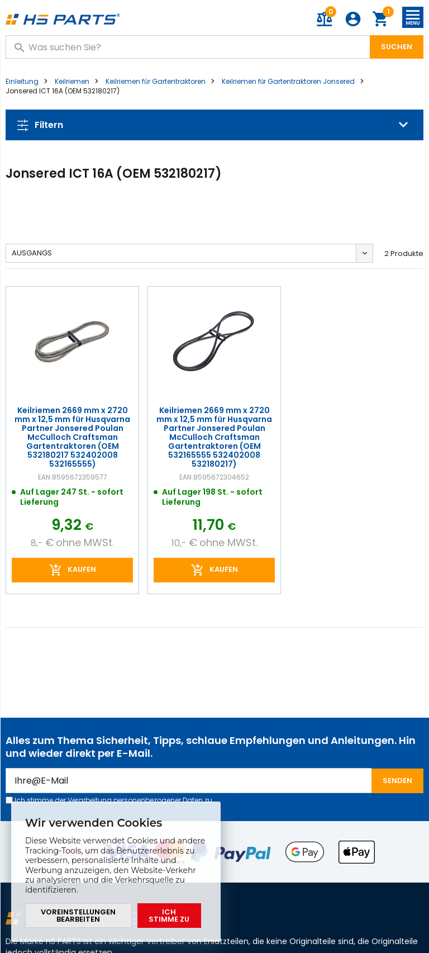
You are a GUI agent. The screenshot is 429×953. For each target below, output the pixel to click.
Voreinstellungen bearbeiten (78, 915)
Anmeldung (353, 19)
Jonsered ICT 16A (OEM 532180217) (63, 91)
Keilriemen (72, 81)
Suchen (396, 46)
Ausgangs (32, 253)
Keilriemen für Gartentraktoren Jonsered (288, 81)
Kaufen (82, 569)
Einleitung (22, 81)
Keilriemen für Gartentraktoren (156, 81)
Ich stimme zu (169, 915)
